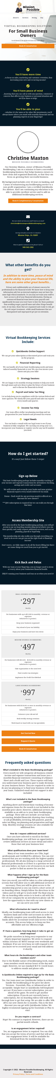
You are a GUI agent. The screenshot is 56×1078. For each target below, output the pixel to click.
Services (25, 18)
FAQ (41, 18)
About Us (16, 18)
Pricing (34, 18)
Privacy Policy (18, 1074)
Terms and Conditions (34, 1074)
